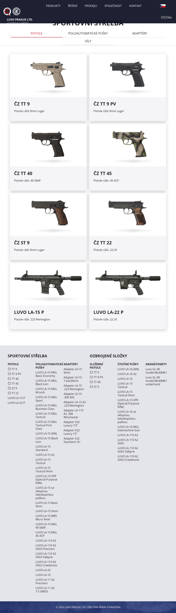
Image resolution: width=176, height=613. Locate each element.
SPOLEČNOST (113, 6)
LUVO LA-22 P (16, 403)
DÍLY (88, 41)
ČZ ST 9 (12, 388)
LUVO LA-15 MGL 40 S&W (46, 525)
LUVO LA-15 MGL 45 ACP (46, 534)
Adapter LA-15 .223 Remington (74, 387)
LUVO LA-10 (43, 575)
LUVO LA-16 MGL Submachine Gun (129, 428)
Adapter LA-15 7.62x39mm (73, 379)
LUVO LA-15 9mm (47, 511)
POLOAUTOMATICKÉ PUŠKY (88, 33)
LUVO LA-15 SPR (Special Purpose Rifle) (46, 479)
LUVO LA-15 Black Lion (47, 440)
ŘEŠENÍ (72, 6)
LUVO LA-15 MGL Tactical (46, 415)
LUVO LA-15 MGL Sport (46, 398)
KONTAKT (135, 6)
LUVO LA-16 (125, 379)
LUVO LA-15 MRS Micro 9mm (46, 517)
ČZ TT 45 (13, 383)
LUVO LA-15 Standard (43, 448)
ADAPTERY (71, 364)
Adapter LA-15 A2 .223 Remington (75, 403)
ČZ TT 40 (13, 379)
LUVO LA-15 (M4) (46, 433)
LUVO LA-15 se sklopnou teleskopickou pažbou (45, 493)
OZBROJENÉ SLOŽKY (108, 355)
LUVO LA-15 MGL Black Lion (46, 382)
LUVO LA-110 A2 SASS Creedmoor (47, 563)
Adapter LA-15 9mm (73, 370)
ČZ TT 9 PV (14, 374)
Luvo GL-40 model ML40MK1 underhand (156, 380)
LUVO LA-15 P (16, 398)
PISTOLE (36, 33)
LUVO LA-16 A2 (127, 374)
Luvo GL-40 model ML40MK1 (156, 370)
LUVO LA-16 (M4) (128, 369)
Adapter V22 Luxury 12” (72, 432)
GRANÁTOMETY (156, 364)
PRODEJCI (91, 6)
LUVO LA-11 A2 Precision (45, 581)
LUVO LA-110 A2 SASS (128, 441)
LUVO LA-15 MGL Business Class (46, 407)
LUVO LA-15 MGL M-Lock (46, 390)
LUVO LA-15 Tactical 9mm (44, 469)
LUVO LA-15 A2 (45, 455)
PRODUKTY (53, 6)
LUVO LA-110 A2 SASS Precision (46, 547)
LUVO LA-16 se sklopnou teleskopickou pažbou (127, 417)
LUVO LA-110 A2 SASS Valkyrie (46, 555)
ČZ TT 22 (13, 393)
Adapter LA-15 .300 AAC (73, 395)
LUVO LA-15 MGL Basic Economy (46, 374)
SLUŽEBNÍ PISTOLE (96, 365)
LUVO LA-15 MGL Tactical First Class (46, 425)
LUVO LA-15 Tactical (43, 461)
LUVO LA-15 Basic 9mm (47, 504)
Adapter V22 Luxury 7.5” (72, 423)
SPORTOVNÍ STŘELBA (27, 355)
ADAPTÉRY (139, 33)
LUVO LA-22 (43, 570)
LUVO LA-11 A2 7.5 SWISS (45, 589)
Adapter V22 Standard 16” (72, 440)
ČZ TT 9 (12, 369)
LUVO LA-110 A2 (46, 540)
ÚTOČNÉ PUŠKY (128, 364)
